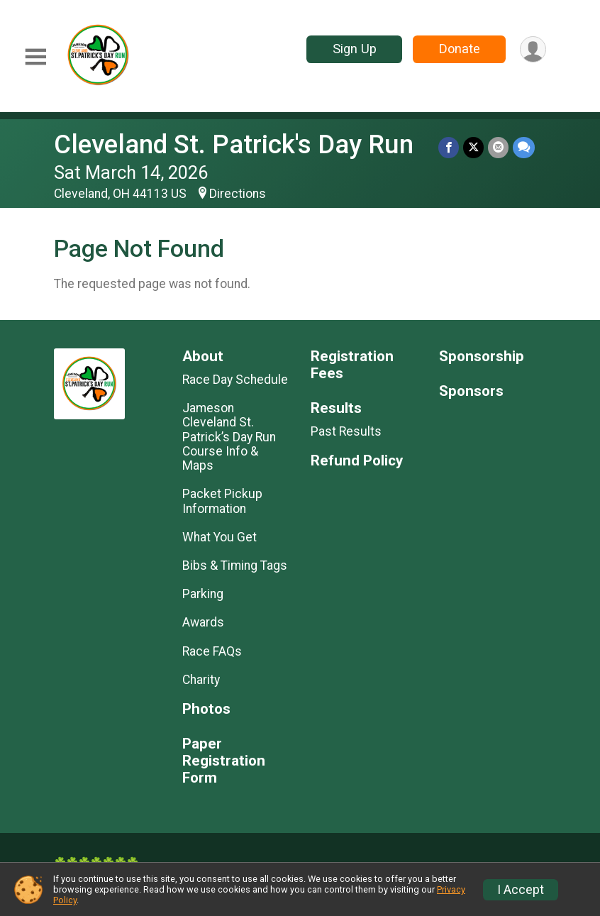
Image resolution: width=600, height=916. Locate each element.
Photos (206, 709)
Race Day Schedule (235, 380)
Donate (459, 48)
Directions (237, 194)
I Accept (520, 890)
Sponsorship (481, 356)
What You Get (219, 537)
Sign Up (355, 48)
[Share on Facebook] (448, 147)
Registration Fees (352, 365)
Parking (202, 594)
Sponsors (471, 391)
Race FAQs (212, 651)
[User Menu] (533, 49)
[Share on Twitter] (473, 147)
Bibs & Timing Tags (234, 565)
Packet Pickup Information (222, 501)
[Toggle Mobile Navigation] (35, 57)
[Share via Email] (498, 147)
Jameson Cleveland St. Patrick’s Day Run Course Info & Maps (229, 437)
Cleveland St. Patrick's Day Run (233, 144)
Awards (203, 622)
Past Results (346, 431)
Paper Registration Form (223, 761)
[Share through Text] (524, 147)
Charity (201, 680)
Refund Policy (357, 461)
